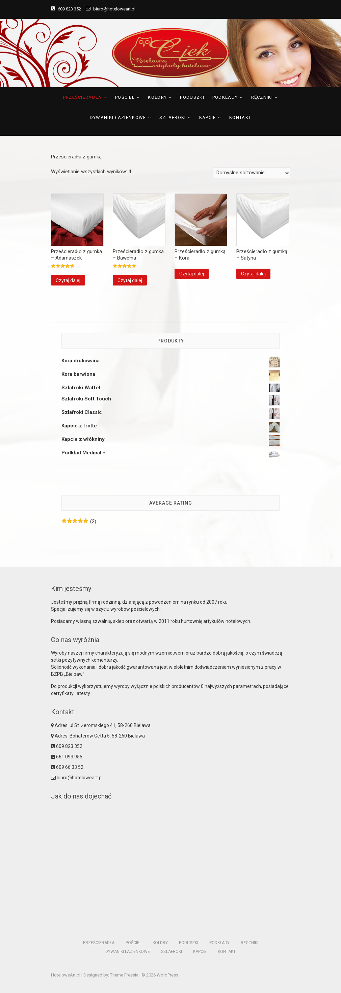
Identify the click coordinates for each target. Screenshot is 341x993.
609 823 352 (66, 8)
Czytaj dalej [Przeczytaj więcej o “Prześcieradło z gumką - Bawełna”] (129, 280)
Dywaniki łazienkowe (118, 117)
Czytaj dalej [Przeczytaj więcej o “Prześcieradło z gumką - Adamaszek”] (68, 280)
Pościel (125, 97)
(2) (78, 521)
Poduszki (192, 97)
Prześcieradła (82, 97)
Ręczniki (262, 97)
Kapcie (207, 117)
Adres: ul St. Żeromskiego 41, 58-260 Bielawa (101, 725)
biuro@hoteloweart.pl (110, 8)
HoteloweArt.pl (65, 974)
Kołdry (157, 97)
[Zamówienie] (251, 173)
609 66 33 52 (67, 767)
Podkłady (225, 97)
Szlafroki (172, 117)
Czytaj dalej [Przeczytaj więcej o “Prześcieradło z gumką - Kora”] (191, 273)
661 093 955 (66, 756)
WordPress (167, 974)
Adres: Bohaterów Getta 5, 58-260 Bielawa (98, 736)
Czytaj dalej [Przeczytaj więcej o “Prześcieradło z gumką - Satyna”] (253, 273)
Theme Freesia (124, 974)
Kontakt (240, 117)
